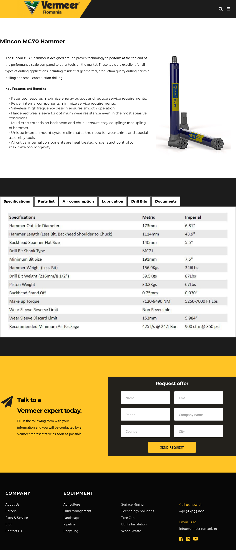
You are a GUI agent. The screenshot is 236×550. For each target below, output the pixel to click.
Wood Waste (131, 531)
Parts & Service (16, 517)
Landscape (71, 517)
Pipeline (69, 524)
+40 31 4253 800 (191, 511)
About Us (12, 504)
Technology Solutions (137, 511)
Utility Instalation (134, 524)
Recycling (70, 531)
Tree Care (128, 517)
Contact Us (13, 531)
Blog (8, 524)
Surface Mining (132, 504)
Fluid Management (77, 511)
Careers (11, 511)
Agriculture (71, 504)
